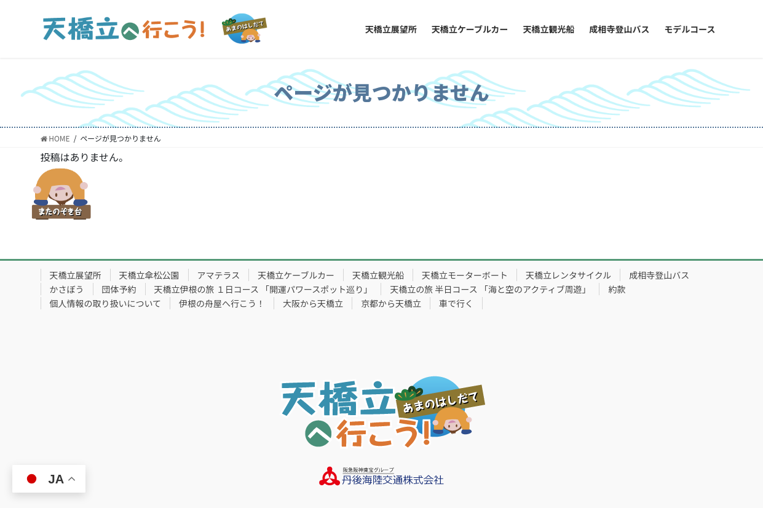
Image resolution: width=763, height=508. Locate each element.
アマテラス (218, 275)
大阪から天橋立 (313, 303)
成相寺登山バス (659, 275)
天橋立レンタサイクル (568, 275)
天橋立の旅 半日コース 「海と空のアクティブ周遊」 (490, 289)
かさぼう (67, 289)
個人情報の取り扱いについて (106, 303)
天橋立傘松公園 (149, 275)
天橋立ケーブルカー (296, 275)
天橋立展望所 (75, 275)
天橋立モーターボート (465, 275)
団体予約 (119, 289)
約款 (616, 289)
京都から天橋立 (391, 303)
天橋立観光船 (378, 275)
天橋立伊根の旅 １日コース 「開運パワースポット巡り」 (263, 289)
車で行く (456, 303)
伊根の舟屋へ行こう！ (222, 303)
